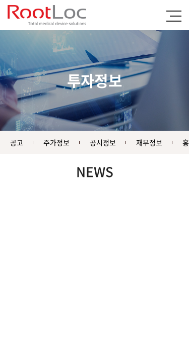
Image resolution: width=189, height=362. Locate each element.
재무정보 (149, 142)
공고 (16, 142)
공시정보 (103, 142)
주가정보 (56, 142)
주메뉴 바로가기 (0, 0)
